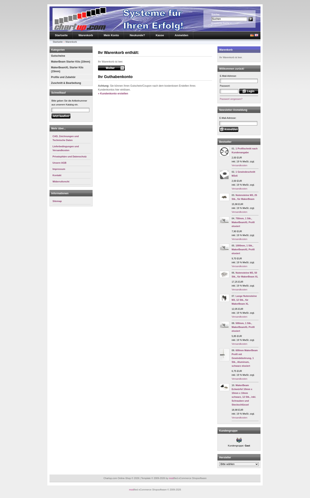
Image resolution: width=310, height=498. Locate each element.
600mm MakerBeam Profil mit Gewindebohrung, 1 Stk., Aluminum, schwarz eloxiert (245, 358)
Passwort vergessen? (231, 99)
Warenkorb (85, 35)
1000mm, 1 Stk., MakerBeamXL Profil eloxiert (243, 249)
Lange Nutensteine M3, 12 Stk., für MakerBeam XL (244, 300)
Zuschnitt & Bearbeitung (66, 83)
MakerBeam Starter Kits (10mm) (70, 61)
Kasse (160, 35)
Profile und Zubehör (63, 77)
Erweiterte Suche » (221, 23)
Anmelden (181, 35)
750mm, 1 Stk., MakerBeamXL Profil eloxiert (243, 222)
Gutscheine (58, 55)
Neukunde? (137, 35)
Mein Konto (111, 35)
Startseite (61, 35)
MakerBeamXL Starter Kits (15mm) (67, 69)
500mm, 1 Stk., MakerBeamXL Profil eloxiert (243, 327)
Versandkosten (239, 165)
